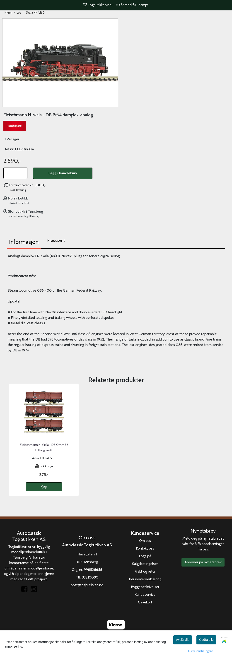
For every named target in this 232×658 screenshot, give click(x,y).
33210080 (90, 577)
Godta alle (206, 639)
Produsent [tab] (56, 240)
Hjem (8, 12)
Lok (17, 13)
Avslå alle (182, 639)
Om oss (145, 540)
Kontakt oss (145, 548)
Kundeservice (145, 594)
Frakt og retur (145, 571)
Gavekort (145, 602)
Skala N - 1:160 (34, 13)
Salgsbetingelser (145, 564)
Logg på (145, 556)
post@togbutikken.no (87, 585)
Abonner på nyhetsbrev (203, 562)
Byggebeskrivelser (145, 587)
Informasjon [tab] (24, 241)
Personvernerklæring (145, 579)
